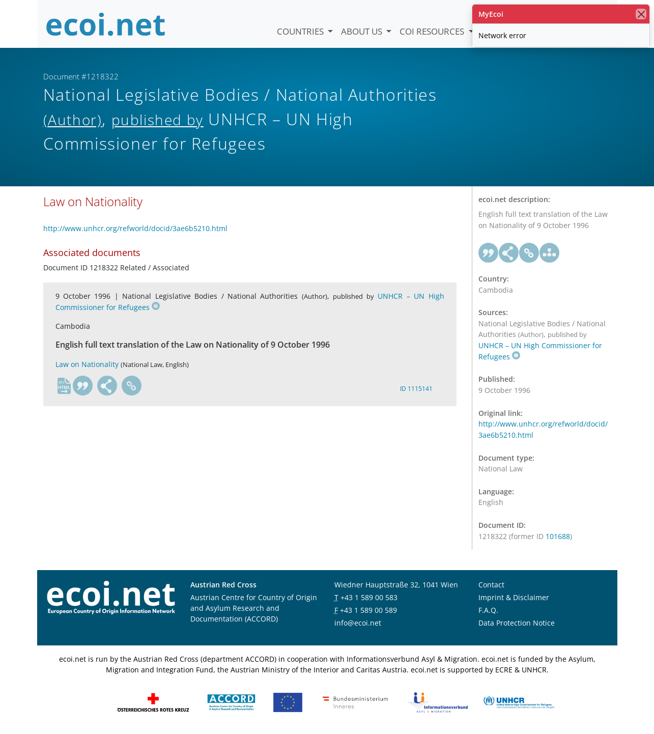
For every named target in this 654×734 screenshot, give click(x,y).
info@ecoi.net (357, 623)
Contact (491, 584)
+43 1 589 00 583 (368, 597)
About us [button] (362, 31)
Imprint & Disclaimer (513, 597)
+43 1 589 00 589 (368, 610)
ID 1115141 (416, 388)
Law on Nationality (87, 364)
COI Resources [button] (433, 31)
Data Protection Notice (516, 623)
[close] (641, 14)
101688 (558, 536)
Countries (301, 31)
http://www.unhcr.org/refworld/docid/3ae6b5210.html (135, 228)
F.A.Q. (488, 610)
